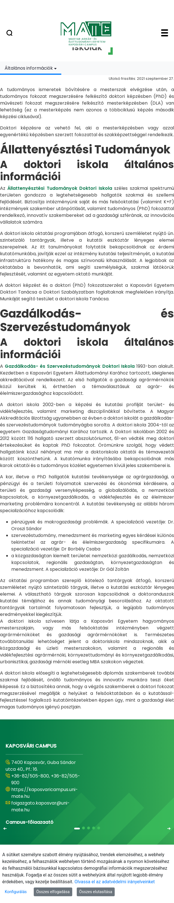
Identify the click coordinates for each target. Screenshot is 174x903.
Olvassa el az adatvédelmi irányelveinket (114, 881)
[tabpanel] (87, 392)
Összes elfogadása (53, 891)
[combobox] (30, 68)
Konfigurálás (16, 891)
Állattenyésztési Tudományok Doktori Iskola (59, 188)
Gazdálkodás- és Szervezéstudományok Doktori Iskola (70, 366)
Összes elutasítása (95, 891)
